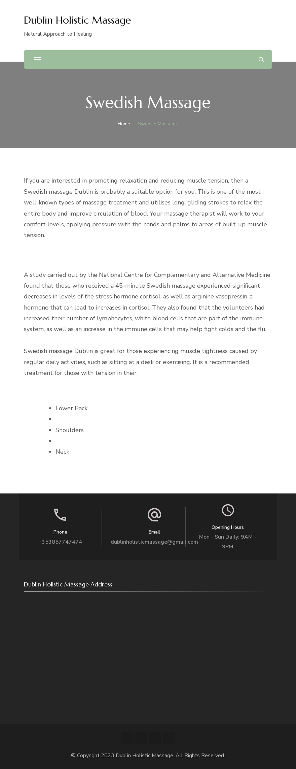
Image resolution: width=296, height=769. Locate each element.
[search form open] (261, 59)
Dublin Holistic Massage (77, 20)
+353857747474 (60, 542)
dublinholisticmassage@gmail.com (154, 542)
